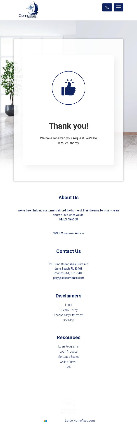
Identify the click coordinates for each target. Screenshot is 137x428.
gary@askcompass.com (68, 277)
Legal (68, 304)
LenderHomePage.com (80, 420)
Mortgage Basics (68, 356)
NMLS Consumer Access (68, 233)
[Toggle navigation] (118, 7)
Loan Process (69, 351)
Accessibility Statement (68, 315)
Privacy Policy (69, 310)
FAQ (68, 367)
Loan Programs (68, 346)
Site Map (68, 320)
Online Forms (68, 361)
